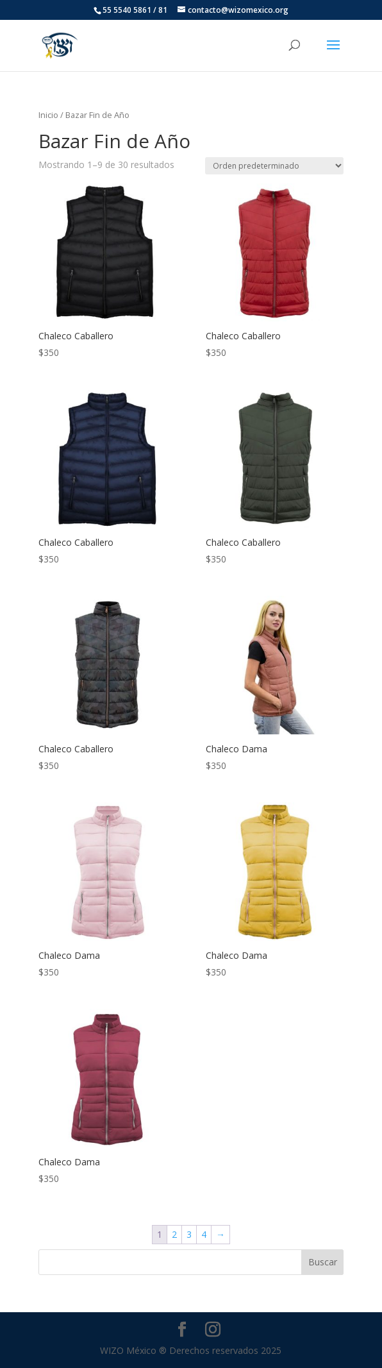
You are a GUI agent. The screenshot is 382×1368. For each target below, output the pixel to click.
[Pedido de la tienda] (274, 165)
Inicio (48, 115)
